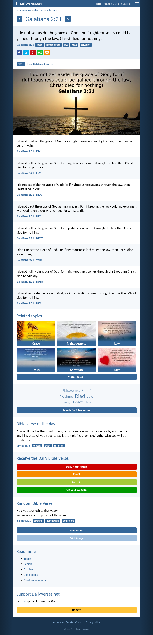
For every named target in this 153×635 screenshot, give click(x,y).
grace (39, 44)
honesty (37, 445)
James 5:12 (23, 445)
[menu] (136, 5)
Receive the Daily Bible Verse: (43, 458)
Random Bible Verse (35, 503)
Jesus (74, 44)
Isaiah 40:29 (24, 521)
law (66, 44)
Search (28, 564)
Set (84, 390)
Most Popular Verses (36, 580)
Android (76, 482)
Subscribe (126, 3)
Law (90, 396)
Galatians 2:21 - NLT (29, 216)
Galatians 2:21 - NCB (29, 303)
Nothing (66, 396)
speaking (58, 445)
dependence (53, 520)
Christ (88, 402)
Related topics (29, 316)
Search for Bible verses (76, 410)
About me (58, 622)
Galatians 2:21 (25, 45)
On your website (76, 490)
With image (76, 538)
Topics (98, 3)
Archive (28, 569)
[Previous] (19, 19)
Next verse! (76, 530)
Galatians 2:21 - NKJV (30, 194)
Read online (40, 64)
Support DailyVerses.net (38, 594)
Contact (79, 622)
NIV (21, 64)
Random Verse (111, 3)
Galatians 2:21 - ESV (29, 173)
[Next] (68, 19)
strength (38, 520)
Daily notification (76, 466)
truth (47, 445)
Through (66, 402)
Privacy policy (93, 622)
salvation (85, 44)
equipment (68, 520)
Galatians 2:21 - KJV (29, 151)
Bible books (39, 10)
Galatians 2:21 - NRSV (30, 238)
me (25, 601)
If (90, 390)
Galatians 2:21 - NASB (30, 281)
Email (76, 474)
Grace (78, 401)
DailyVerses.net (24, 10)
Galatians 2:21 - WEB (29, 260)
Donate (76, 610)
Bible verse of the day (36, 423)
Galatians (51, 10)
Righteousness (71, 390)
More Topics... (76, 377)
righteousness (53, 44)
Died (80, 396)
